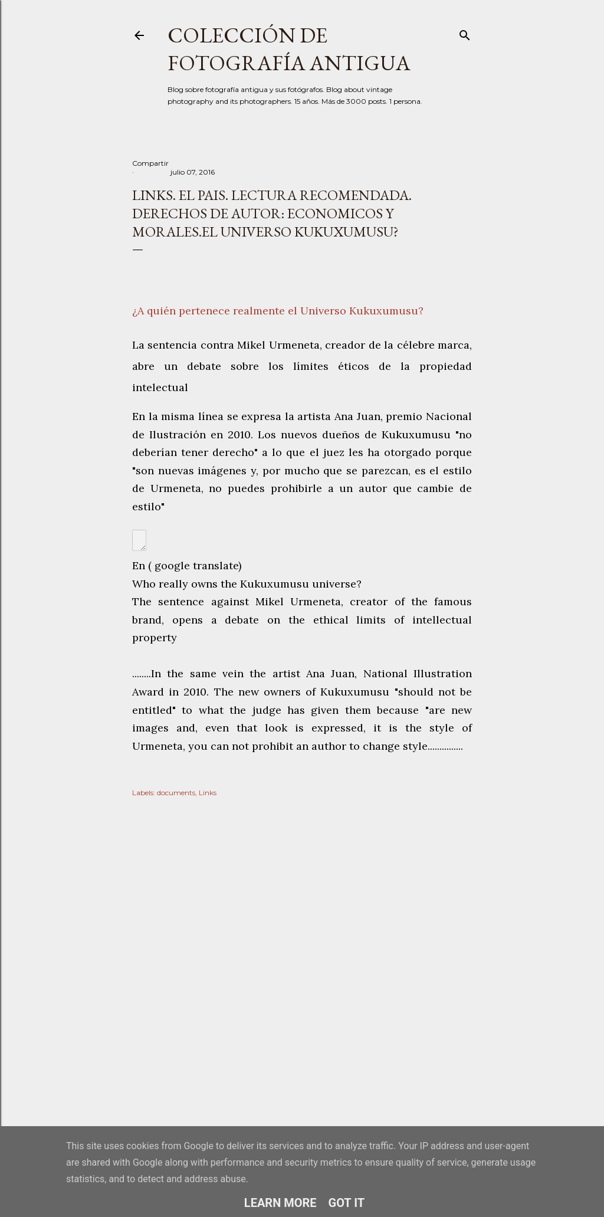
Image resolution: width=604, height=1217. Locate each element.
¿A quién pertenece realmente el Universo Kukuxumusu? (278, 310)
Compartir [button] (150, 163)
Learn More (280, 1203)
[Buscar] (465, 32)
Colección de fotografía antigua (289, 49)
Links (207, 792)
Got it (347, 1203)
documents (176, 792)
